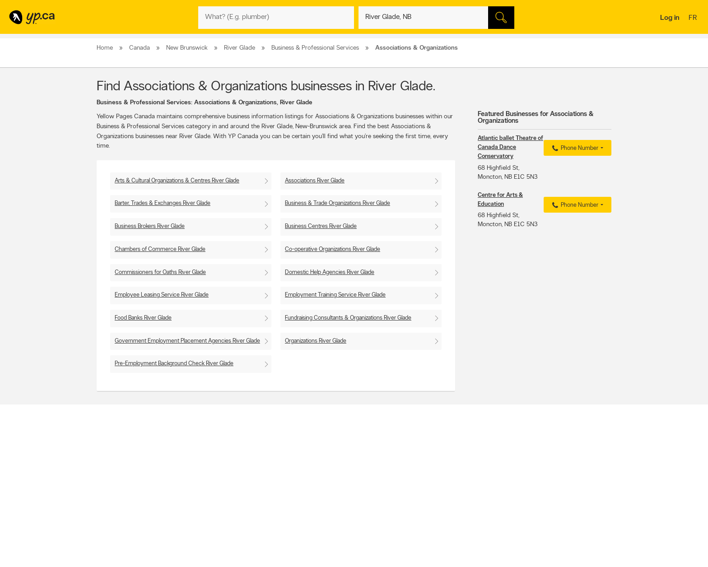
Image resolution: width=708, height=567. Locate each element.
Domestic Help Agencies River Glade (329, 272)
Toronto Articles (330, 490)
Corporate (221, 483)
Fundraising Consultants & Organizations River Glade (348, 318)
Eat (315, 507)
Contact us (597, 423)
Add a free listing (120, 467)
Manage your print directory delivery (456, 506)
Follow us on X (431, 467)
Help (214, 506)
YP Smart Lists (328, 498)
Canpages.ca (532, 467)
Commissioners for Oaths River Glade (160, 272)
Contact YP (222, 460)
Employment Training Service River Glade (335, 295)
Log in (670, 18)
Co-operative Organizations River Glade (332, 249)
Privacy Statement (230, 490)
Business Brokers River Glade (150, 226)
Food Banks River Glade (143, 318)
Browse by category (335, 460)
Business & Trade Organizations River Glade (337, 203)
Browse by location (333, 467)
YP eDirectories (432, 490)
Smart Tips (324, 483)
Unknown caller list (435, 498)
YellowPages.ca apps (438, 460)
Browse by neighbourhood (342, 475)
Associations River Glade (315, 181)
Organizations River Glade (315, 341)
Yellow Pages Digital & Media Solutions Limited (367, 533)
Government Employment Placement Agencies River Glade (187, 341)
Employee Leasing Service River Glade (162, 295)
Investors (219, 475)
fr (694, 18)
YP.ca (197, 533)
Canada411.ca (533, 460)
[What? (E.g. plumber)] (276, 17)
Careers (217, 467)
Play (347, 507)
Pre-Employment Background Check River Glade (174, 364)
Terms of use (223, 498)
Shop (331, 507)
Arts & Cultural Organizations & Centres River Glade (177, 181)
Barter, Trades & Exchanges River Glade (162, 203)
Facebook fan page (437, 475)
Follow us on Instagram (441, 483)
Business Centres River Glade (321, 226)
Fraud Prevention (120, 475)
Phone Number (574, 148)
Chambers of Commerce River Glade (160, 249)
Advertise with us (120, 460)
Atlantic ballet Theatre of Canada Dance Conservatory (510, 147)
